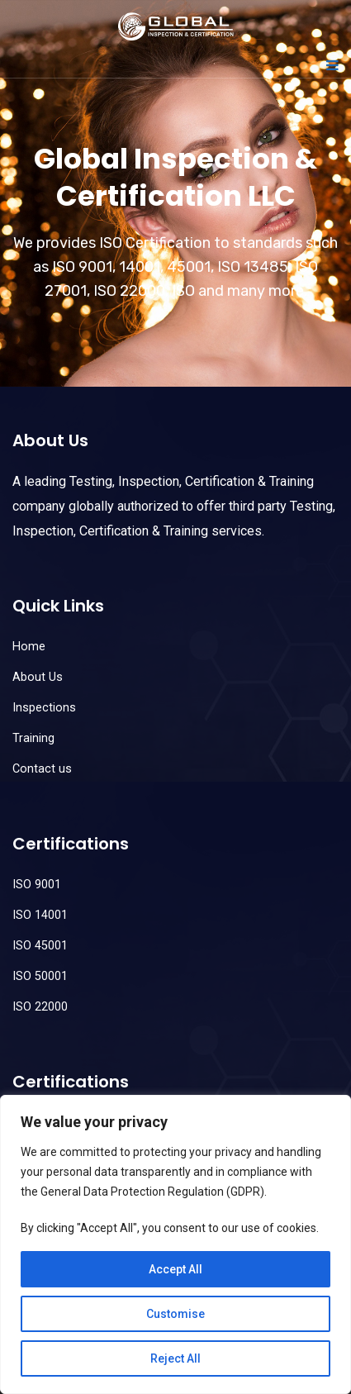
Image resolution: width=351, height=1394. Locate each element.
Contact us (42, 769)
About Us (37, 677)
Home (28, 647)
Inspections (44, 708)
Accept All (175, 1269)
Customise (175, 1313)
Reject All (175, 1358)
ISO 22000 (40, 1007)
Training (33, 738)
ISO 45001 (40, 946)
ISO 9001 (36, 885)
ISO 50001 (40, 976)
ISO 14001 (40, 915)
